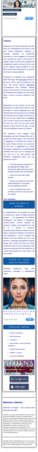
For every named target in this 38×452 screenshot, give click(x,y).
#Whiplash (11, 199)
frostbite (31, 118)
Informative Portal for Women (11, 10)
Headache (30, 85)
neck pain (22, 80)
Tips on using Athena (9, 14)
